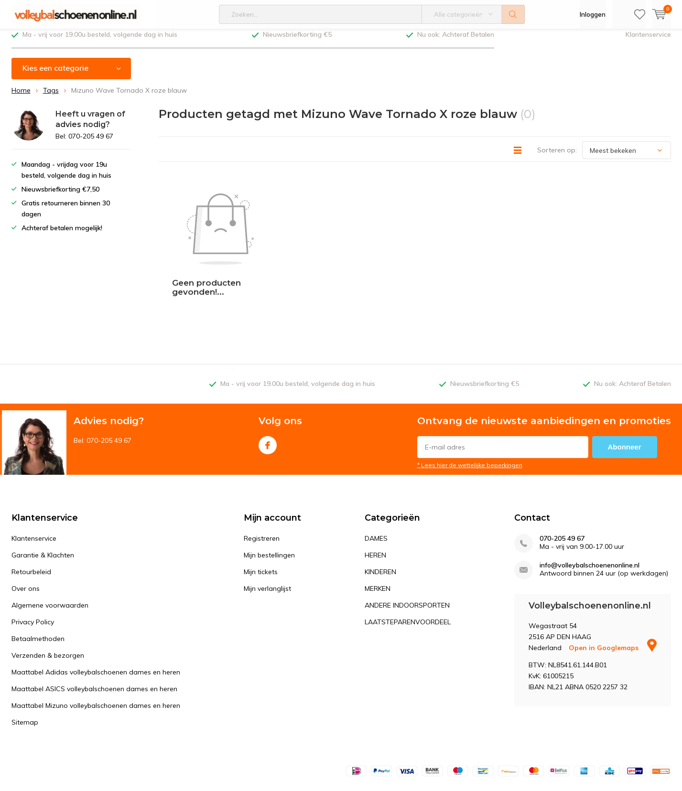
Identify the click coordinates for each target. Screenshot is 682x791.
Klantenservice (648, 41)
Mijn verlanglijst (267, 530)
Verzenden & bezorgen (47, 597)
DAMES (376, 480)
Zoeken (513, 14)
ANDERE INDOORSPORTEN (407, 547)
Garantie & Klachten (42, 497)
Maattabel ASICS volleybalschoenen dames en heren (94, 631)
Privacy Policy (32, 564)
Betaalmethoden (38, 581)
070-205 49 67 (562, 481)
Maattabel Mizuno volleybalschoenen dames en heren (95, 647)
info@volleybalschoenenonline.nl (589, 507)
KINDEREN (380, 514)
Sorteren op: (557, 157)
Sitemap (24, 664)
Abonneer (624, 389)
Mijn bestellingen (269, 497)
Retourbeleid (31, 514)
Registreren (262, 480)
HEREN (375, 497)
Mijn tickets (261, 514)
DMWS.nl (88, 765)
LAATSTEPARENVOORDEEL (408, 564)
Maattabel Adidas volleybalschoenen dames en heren (95, 614)
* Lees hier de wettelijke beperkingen (469, 407)
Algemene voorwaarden (49, 547)
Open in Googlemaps (613, 590)
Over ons (25, 530)
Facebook (268, 385)
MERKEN (377, 530)
